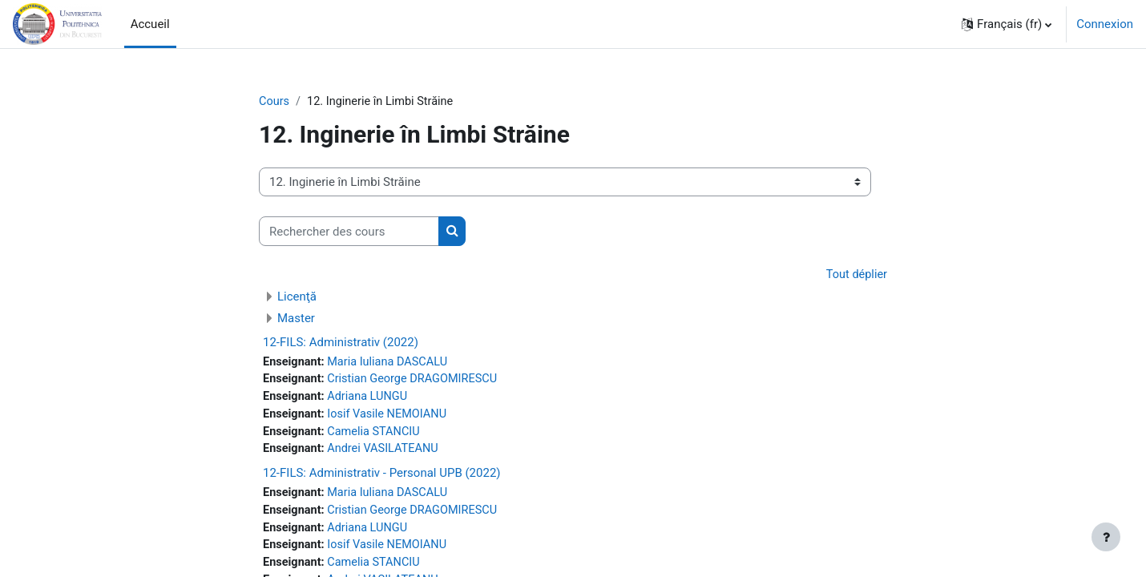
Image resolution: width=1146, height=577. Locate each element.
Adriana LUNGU (370, 399)
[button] (1006, 24)
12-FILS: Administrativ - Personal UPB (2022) (382, 477)
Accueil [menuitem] (150, 24)
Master (296, 319)
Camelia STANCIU (377, 435)
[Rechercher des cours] (349, 232)
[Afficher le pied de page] (1106, 537)
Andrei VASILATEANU (386, 453)
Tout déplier (855, 275)
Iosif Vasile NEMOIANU (391, 417)
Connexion (1104, 24)
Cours (274, 102)
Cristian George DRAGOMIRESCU (417, 381)
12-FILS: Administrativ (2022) (340, 343)
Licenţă (297, 297)
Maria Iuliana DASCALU (391, 363)
